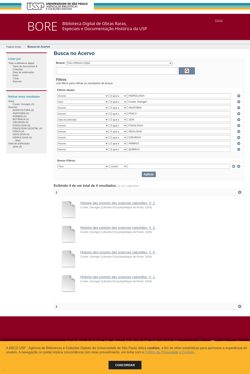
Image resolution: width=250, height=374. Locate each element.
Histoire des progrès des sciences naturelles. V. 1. (117, 277)
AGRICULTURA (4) (23, 110)
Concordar (125, 365)
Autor (15, 75)
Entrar (219, 20)
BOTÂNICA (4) (21, 119)
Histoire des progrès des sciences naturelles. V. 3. (117, 228)
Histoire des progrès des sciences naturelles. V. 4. (117, 252)
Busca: (60, 62)
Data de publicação (23, 72)
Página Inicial (13, 46)
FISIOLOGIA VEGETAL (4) (27, 128)
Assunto (17, 81)
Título (16, 78)
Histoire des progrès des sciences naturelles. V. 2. (117, 203)
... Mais (17, 140)
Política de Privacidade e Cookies (169, 352)
